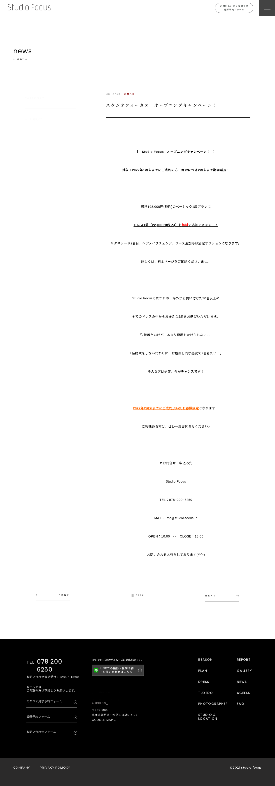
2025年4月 (37, 169)
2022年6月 (37, 241)
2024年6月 (37, 190)
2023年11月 (38, 200)
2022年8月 (37, 231)
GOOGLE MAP (102, 721)
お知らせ (35, 114)
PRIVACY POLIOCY (55, 767)
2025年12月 (38, 159)
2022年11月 (38, 221)
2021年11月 (38, 273)
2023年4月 (37, 210)
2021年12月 (38, 262)
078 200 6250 (49, 667)
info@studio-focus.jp (182, 518)
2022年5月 (37, 252)
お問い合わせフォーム (41, 733)
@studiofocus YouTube (108, 692)
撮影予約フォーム (38, 718)
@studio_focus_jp (108, 699)
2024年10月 (38, 179)
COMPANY (21, 767)
